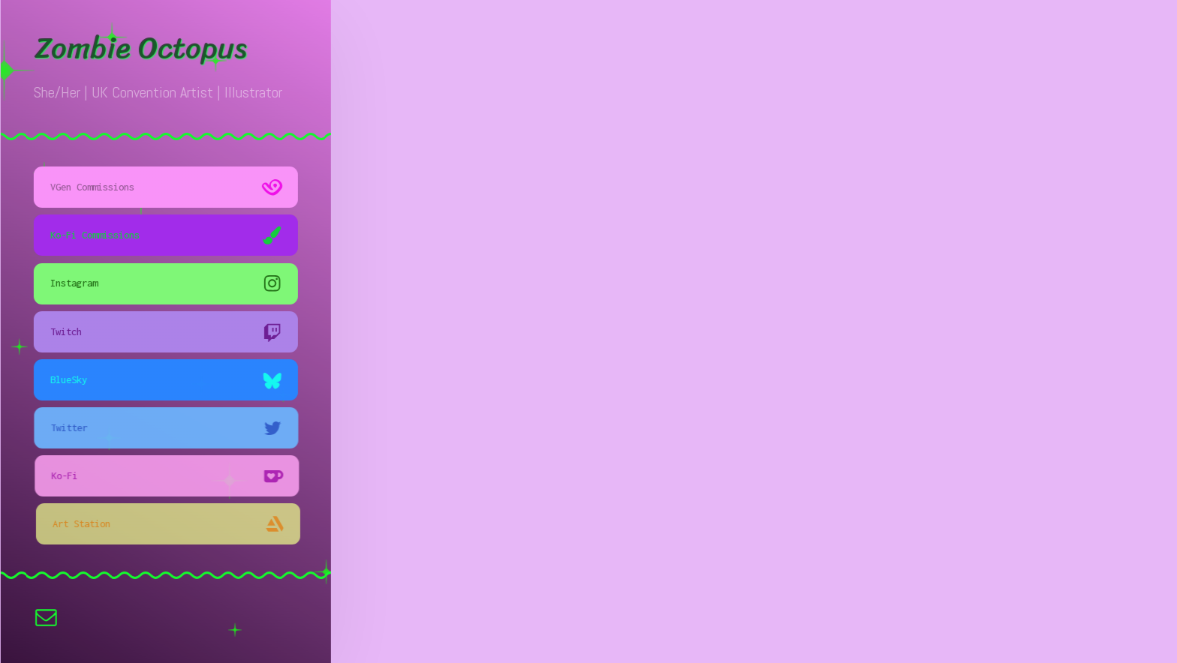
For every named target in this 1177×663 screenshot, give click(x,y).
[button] (167, 187)
